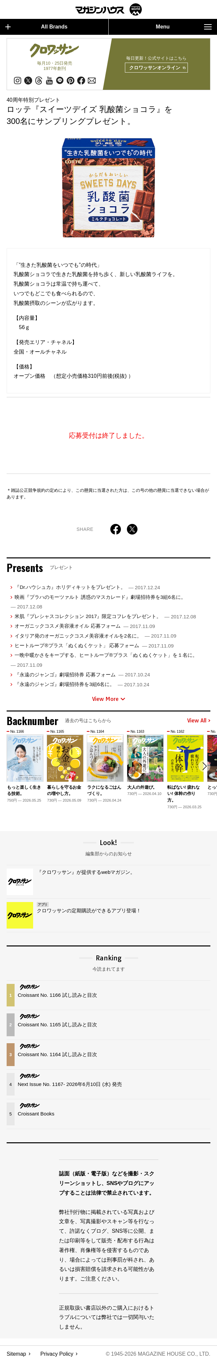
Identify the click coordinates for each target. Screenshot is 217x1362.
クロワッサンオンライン (157, 68)
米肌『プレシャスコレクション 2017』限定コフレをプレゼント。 (105, 616)
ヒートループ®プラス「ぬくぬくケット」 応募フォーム (94, 645)
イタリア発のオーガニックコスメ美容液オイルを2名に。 (95, 636)
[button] (204, 766)
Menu (184, 27)
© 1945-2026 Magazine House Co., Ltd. (157, 1354)
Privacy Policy (57, 1354)
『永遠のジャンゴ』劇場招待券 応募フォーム (82, 674)
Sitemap (16, 1354)
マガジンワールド (109, 9)
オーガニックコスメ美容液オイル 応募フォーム (85, 626)
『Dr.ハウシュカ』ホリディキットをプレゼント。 (87, 587)
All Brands (36, 27)
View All (198, 721)
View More (108, 699)
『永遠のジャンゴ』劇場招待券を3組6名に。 (82, 684)
